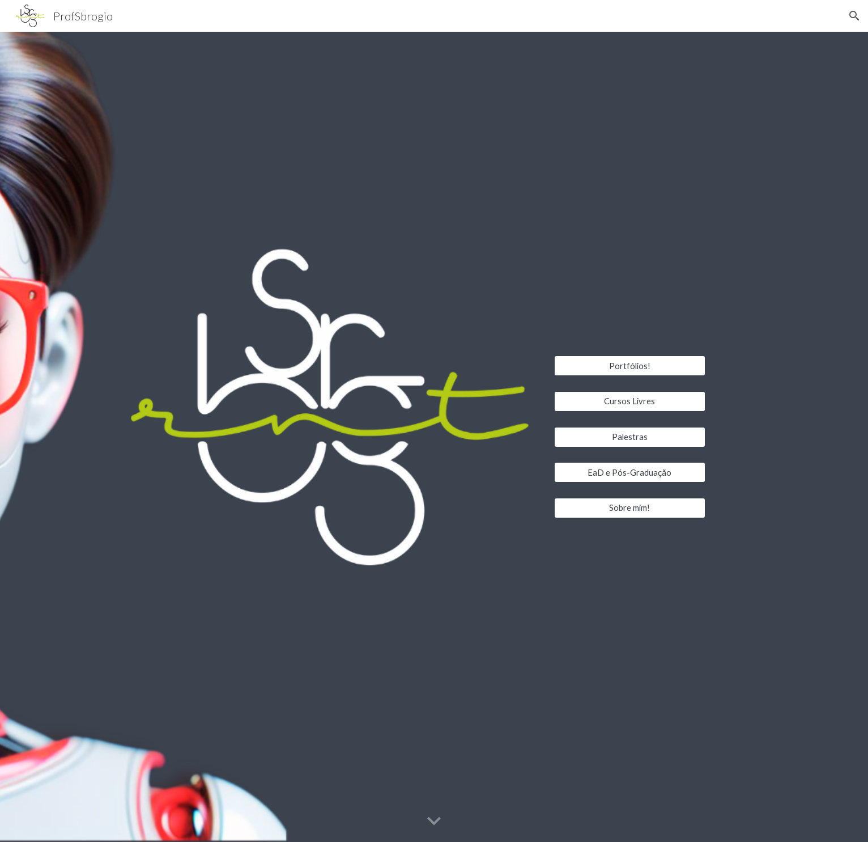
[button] (854, 15)
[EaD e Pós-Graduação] (629, 472)
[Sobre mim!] (629, 508)
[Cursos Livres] (629, 401)
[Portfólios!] (629, 366)
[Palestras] (629, 437)
